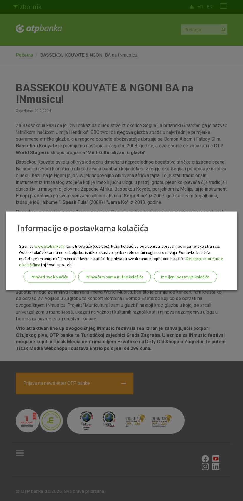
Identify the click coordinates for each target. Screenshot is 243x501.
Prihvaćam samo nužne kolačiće (114, 276)
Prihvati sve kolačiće (49, 276)
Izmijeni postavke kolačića (185, 276)
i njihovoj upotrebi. (56, 264)
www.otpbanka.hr (49, 246)
